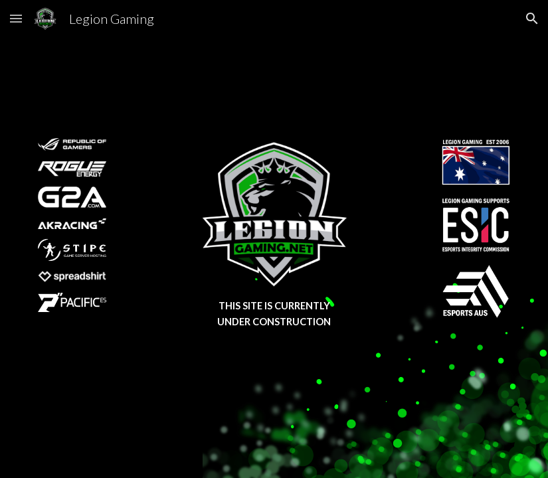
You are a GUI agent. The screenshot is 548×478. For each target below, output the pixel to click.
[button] (16, 18)
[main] (274, 314)
